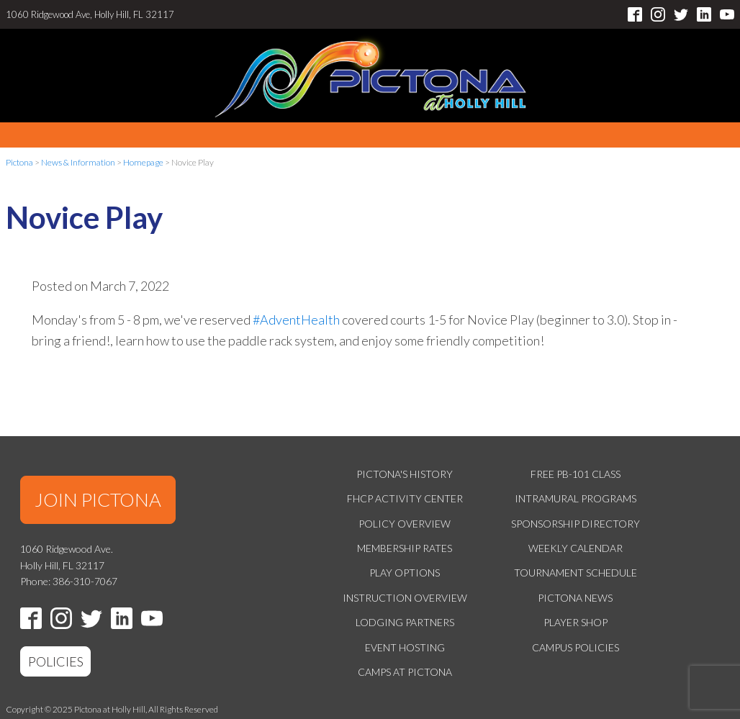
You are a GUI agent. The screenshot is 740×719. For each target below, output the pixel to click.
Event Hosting (405, 647)
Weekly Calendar (575, 548)
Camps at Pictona (405, 672)
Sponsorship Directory (575, 523)
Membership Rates (404, 548)
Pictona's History (404, 474)
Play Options (404, 572)
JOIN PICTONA (98, 499)
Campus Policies (575, 647)
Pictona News (575, 598)
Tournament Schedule (575, 572)
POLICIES (56, 661)
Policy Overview (404, 523)
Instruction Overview (405, 598)
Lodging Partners (405, 622)
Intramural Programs (575, 498)
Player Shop (575, 622)
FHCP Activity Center (405, 498)
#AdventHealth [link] (296, 319)
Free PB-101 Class (576, 474)
